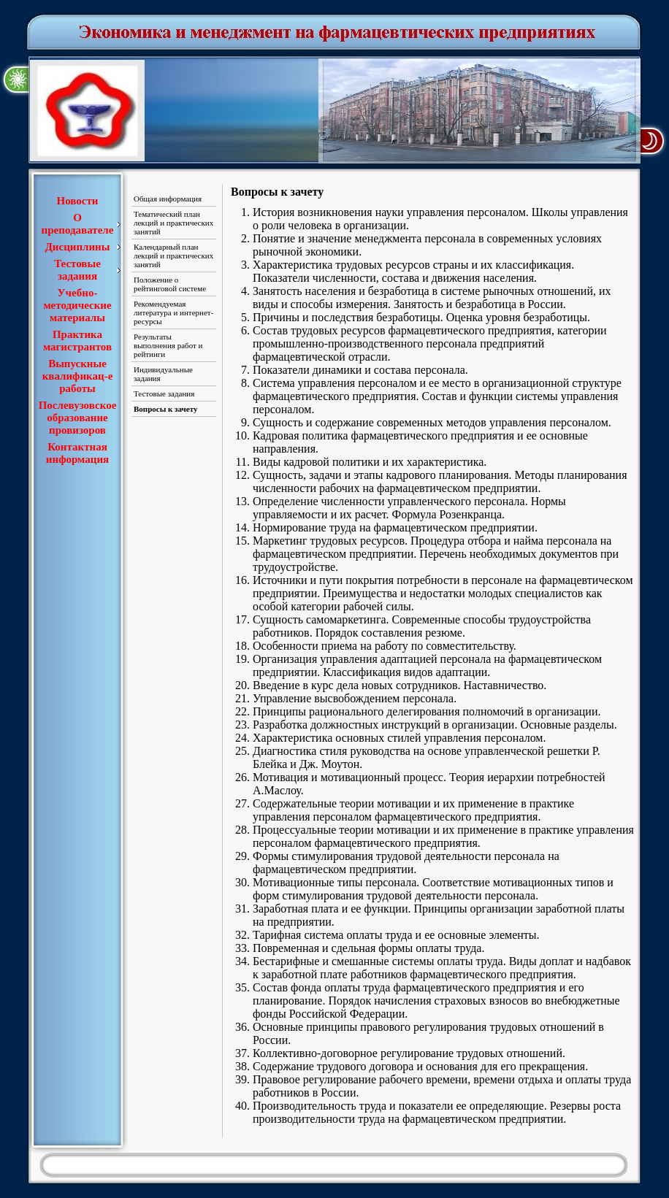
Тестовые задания (77, 270)
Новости (78, 201)
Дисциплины (77, 247)
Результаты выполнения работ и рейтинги (168, 345)
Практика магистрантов (77, 341)
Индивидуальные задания (163, 374)
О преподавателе (78, 224)
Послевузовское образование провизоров (78, 417)
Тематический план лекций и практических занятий (173, 223)
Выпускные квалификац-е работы (77, 376)
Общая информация (168, 198)
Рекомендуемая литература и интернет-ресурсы (173, 312)
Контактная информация (77, 453)
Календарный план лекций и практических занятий (173, 255)
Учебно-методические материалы (77, 305)
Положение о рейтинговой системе (170, 284)
